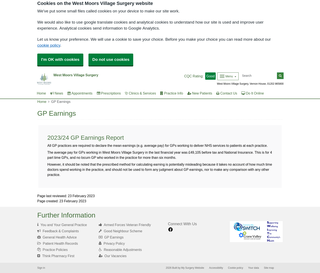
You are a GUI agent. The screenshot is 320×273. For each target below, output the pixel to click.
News (56, 93)
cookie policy (48, 45)
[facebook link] (170, 229)
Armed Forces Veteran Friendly (125, 224)
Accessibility (216, 268)
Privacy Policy (112, 243)
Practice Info (171, 93)
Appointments (80, 93)
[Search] (258, 75)
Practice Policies (52, 249)
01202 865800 (275, 83)
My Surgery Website (192, 268)
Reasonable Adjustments (120, 249)
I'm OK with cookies (60, 59)
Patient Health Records (57, 243)
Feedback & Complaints (58, 231)
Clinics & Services (140, 93)
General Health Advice (57, 237)
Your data (253, 268)
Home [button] (41, 93)
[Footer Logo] (256, 231)
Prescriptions (109, 93)
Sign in (41, 268)
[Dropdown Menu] (228, 76)
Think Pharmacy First (55, 256)
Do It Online (252, 93)
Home (41, 101)
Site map (269, 268)
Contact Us (226, 93)
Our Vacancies (113, 256)
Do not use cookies (110, 59)
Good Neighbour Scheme (120, 231)
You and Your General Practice (62, 224)
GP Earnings (111, 237)
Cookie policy (235, 268)
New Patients (199, 93)
